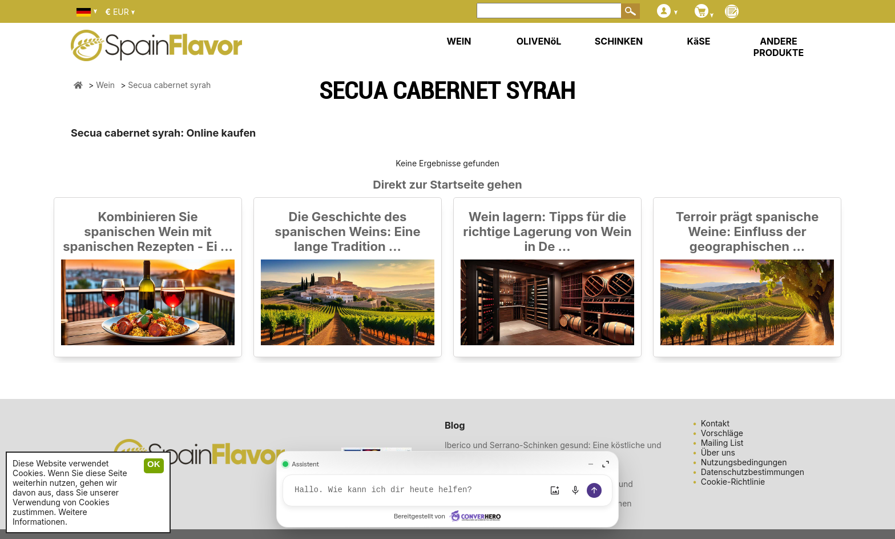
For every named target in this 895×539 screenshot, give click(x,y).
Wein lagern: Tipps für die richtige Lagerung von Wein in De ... (547, 231)
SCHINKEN (619, 41)
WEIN (458, 41)
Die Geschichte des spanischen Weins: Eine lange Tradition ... (347, 231)
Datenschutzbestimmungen (752, 472)
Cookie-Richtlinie (733, 481)
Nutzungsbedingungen (744, 462)
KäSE (699, 41)
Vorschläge (722, 433)
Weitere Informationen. (50, 516)
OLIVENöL (539, 41)
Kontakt (715, 423)
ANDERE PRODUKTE (778, 46)
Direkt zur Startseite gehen (447, 184)
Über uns (718, 452)
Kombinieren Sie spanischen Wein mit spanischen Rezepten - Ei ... (148, 231)
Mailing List (722, 443)
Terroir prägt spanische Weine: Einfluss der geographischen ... (747, 231)
